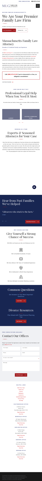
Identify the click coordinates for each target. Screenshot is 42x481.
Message (5, 362)
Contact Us (22, 30)
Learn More (21, 300)
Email (23, 352)
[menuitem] (21, 388)
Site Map (21, 400)
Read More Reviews (32, 221)
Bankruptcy (21, 393)
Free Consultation (9, 30)
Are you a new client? (8, 357)
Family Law (21, 389)
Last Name (24, 347)
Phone (4, 352)
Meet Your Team (21, 387)
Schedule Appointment (21, 396)
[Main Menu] (38, 6)
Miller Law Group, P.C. (8, 52)
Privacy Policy (21, 398)
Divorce (21, 391)
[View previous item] (19, 122)
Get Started (21, 321)
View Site (21, 414)
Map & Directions (21, 412)
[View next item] (22, 122)
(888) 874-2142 (8, 344)
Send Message (21, 375)
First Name (5, 347)
